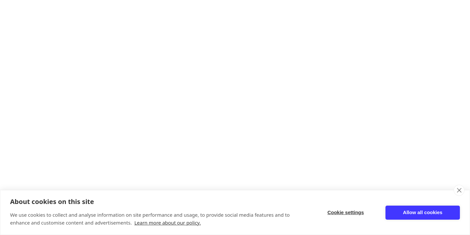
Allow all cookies (423, 212)
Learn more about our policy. (167, 222)
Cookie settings (345, 212)
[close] (459, 190)
